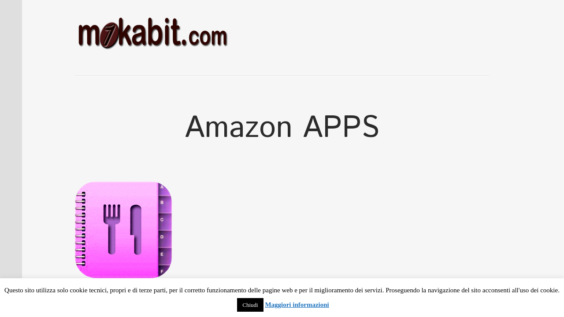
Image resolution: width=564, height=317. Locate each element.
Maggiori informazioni (297, 304)
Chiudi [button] (250, 305)
